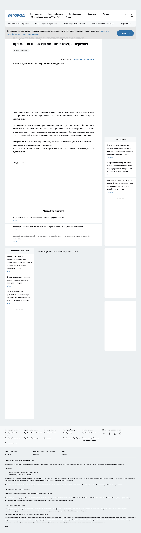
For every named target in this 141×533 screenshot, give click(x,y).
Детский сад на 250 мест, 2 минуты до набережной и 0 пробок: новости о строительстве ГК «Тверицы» (53, 239)
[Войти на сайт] (131, 15)
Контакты (8, 454)
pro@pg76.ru (34, 472)
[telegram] (24, 163)
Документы (47, 438)
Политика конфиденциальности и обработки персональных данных (26, 514)
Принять (125, 33)
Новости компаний (11, 451)
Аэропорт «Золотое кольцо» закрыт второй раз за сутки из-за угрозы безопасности (53, 228)
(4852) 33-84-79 (20, 474)
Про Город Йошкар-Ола (70, 430)
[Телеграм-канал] (115, 433)
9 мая (68, 17)
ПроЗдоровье (75, 14)
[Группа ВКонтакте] (104, 433)
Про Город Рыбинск (50, 433)
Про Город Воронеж (11, 430)
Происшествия (21, 50)
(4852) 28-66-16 (24, 472)
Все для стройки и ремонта (46, 23)
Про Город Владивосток (12, 438)
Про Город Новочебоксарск (33, 433)
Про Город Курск (87, 430)
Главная (64, 454)
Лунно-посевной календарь (103, 23)
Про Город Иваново (50, 430)
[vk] (16, 163)
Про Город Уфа (68, 433)
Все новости (36, 14)
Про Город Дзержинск (31, 430)
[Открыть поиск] (126, 15)
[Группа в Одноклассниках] (109, 433)
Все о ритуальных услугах (74, 23)
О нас (63, 451)
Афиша (106, 14)
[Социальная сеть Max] (120, 433)
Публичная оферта (11, 443)
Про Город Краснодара (31, 438)
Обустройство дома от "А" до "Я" (45, 17)
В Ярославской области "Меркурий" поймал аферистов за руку (53, 219)
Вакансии (92, 14)
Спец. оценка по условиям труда (15, 505)
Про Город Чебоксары (89, 433)
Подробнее (84, 511)
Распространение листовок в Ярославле (17, 489)
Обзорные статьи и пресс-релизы (44, 451)
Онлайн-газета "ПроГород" (71, 438)
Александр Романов (84, 59)
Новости (36, 454)
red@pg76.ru (30, 474)
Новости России (55, 14)
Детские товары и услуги (18, 23)
